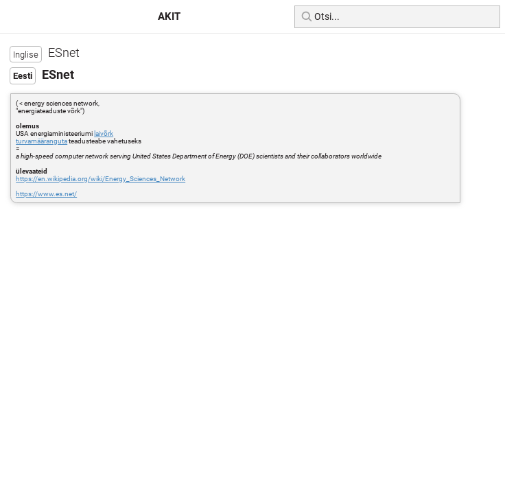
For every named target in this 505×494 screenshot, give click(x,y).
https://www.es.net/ (46, 194)
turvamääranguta (41, 141)
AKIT (169, 16)
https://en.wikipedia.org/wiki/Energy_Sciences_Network (100, 179)
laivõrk (103, 133)
